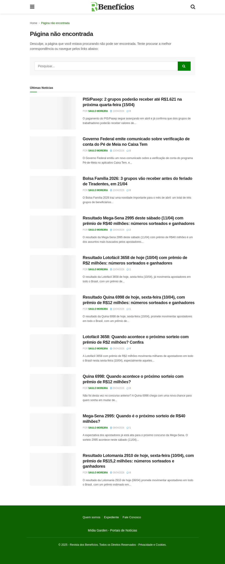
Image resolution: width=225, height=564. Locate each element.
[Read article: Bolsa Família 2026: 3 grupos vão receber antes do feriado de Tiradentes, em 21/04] (53, 192)
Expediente (111, 517)
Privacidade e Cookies (152, 544)
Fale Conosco (131, 517)
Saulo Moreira (98, 111)
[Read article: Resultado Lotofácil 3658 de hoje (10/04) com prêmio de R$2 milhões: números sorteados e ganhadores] (53, 271)
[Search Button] (193, 7)
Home (33, 23)
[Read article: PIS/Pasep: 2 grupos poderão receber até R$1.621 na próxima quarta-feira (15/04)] (53, 113)
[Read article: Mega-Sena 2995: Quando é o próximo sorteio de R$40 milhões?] (53, 429)
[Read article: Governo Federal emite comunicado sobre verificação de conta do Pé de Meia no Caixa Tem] (53, 152)
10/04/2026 (117, 111)
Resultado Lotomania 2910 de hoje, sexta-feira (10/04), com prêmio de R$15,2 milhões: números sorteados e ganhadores (138, 461)
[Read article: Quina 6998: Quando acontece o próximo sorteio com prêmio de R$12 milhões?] (53, 390)
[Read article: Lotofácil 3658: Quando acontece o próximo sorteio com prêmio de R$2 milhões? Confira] (53, 350)
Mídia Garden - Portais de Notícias (112, 530)
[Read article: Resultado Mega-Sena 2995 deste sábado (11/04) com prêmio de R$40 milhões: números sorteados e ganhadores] (53, 232)
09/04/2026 (117, 348)
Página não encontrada (55, 23)
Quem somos (91, 517)
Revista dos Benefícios (84, 544)
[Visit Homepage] (112, 6)
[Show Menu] (32, 7)
